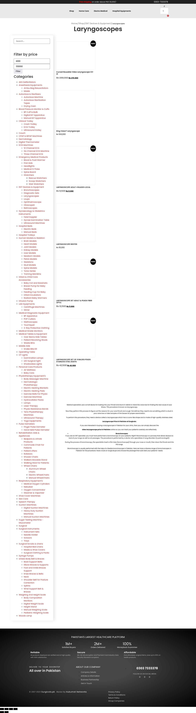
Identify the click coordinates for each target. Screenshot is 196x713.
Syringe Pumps (26, 555)
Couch (22, 133)
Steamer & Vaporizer (34, 492)
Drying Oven (30, 106)
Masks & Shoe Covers (34, 549)
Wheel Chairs (30, 465)
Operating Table (27, 351)
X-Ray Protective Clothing (36, 327)
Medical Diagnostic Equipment (34, 312)
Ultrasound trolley (32, 130)
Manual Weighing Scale (35, 609)
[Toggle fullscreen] (6, 709)
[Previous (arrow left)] (2, 712)
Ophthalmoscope (32, 201)
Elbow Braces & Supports (36, 564)
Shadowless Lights (33, 363)
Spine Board (30, 172)
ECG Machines (26, 145)
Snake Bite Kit (30, 348)
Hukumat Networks (76, 691)
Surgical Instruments (29, 528)
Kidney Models (31, 249)
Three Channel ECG (33, 154)
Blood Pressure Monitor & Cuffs (34, 109)
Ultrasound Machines (34, 222)
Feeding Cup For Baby (35, 291)
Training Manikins (32, 273)
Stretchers (29, 175)
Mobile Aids (24, 345)
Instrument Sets (31, 531)
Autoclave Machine (33, 97)
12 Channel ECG (31, 148)
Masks (27, 91)
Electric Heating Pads (34, 390)
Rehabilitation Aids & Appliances (29, 434)
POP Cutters (30, 318)
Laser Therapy (31, 405)
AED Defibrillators (27, 82)
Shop (71, 11)
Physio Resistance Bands (36, 408)
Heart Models (30, 243)
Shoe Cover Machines (29, 495)
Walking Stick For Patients (36, 462)
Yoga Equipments (32, 420)
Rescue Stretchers (38, 178)
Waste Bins (29, 342)
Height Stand (30, 606)
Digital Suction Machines (36, 507)
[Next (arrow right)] (6, 712)
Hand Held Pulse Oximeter (37, 429)
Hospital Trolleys (27, 234)
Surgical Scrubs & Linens (31, 543)
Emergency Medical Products (33, 157)
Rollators (28, 453)
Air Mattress (30, 369)
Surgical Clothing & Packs (36, 552)
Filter (18, 71)
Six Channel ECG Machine (36, 151)
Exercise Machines (33, 396)
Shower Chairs (31, 456)
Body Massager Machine (36, 378)
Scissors (28, 537)
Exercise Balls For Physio (35, 393)
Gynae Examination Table (36, 219)
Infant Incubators (32, 294)
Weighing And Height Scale (32, 594)
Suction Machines (27, 504)
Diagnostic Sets (31, 192)
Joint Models (30, 246)
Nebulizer (28, 486)
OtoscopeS (29, 204)
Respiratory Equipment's (31, 480)
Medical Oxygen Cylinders (37, 483)
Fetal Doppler (30, 216)
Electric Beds (30, 228)
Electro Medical (100, 11)
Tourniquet (29, 324)
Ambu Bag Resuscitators (36, 88)
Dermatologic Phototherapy (30, 383)
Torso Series (30, 270)
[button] (164, 6)
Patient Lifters (30, 450)
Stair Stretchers (36, 183)
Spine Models (30, 267)
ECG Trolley (29, 127)
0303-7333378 (161, 1)
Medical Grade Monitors (30, 330)
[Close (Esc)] (16, 709)
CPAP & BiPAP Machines (30, 136)
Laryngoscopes (31, 195)
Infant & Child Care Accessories (28, 278)
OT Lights (23, 354)
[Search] (17, 46)
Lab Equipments (27, 303)
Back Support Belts (33, 561)
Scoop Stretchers (37, 180)
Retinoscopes (30, 207)
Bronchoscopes (31, 189)
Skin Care (23, 498)
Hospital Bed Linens (33, 546)
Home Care (84, 11)
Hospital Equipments (121, 11)
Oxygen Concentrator (34, 489)
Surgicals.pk (48, 691)
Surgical (23, 525)
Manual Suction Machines (36, 516)
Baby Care (29, 372)
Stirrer (27, 309)
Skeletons (28, 261)
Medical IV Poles (32, 169)
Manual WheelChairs (39, 477)
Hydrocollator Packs (34, 399)
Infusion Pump (26, 300)
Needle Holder (31, 534)
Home (74, 23)
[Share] (11, 709)
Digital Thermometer (29, 142)
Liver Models (30, 252)
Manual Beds (30, 231)
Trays (26, 540)
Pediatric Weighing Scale (36, 612)
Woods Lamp (25, 615)
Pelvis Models (30, 258)
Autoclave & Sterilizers (30, 94)
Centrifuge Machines (34, 306)
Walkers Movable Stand (35, 459)
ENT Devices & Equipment (98, 23)
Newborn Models (32, 255)
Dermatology (25, 139)
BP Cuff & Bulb (31, 112)
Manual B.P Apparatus (35, 118)
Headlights (29, 166)
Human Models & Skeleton (32, 237)
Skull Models (30, 264)
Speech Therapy (27, 501)
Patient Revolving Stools (35, 339)
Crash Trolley (30, 124)
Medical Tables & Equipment (33, 333)
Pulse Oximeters (27, 423)
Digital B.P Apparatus (34, 115)
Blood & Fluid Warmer (34, 160)
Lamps (27, 402)
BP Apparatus (30, 315)
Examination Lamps (33, 357)
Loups (27, 198)
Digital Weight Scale (34, 603)
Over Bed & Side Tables (35, 336)
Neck (26, 576)
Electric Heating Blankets (36, 387)
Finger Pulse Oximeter (34, 426)
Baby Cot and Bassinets (35, 282)
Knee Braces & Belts (33, 573)
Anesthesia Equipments (30, 85)
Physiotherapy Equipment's (32, 375)
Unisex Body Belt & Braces (31, 558)
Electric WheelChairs (39, 474)
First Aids (28, 163)
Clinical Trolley (26, 121)
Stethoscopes (30, 321)
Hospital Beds (25, 225)
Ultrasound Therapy (33, 417)
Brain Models (30, 240)
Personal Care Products (30, 366)
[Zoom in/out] (2, 709)
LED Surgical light (32, 360)
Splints (27, 585)
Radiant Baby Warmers (35, 297)
